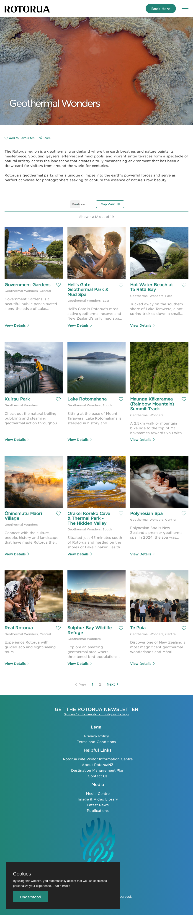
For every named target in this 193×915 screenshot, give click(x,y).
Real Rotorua (19, 627)
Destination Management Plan (97, 769)
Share (45, 138)
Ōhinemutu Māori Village (24, 516)
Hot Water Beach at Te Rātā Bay (152, 287)
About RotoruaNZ (97, 764)
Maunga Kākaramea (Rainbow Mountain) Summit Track (152, 403)
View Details (17, 325)
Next (113, 683)
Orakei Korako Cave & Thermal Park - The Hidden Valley (89, 518)
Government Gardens (18, 287)
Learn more (61, 886)
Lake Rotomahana (87, 398)
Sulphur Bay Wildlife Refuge (90, 630)
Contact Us (98, 775)
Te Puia (138, 627)
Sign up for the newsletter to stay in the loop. (96, 713)
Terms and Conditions (96, 740)
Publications (98, 810)
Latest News (98, 804)
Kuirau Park (17, 398)
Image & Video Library (98, 798)
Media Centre (98, 793)
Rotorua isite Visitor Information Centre (98, 758)
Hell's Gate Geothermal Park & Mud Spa (88, 289)
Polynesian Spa (146, 513)
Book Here (159, 8)
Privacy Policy (96, 735)
